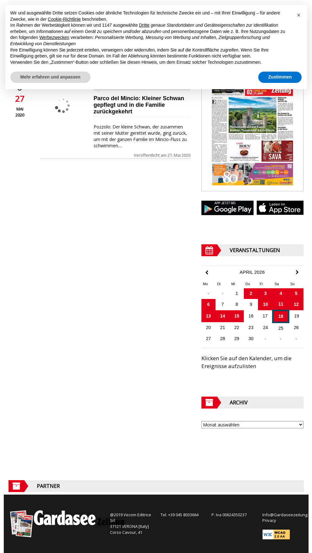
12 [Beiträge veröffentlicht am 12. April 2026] (296, 304)
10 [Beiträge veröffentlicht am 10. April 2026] (265, 304)
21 (222, 327)
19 (296, 315)
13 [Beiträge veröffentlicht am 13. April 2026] (208, 315)
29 (236, 338)
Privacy (269, 520)
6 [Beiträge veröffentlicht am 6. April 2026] (208, 304)
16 (251, 315)
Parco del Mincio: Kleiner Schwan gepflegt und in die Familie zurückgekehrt (139, 105)
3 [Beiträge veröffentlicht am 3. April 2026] (265, 293)
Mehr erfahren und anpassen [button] (50, 76)
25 (280, 328)
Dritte (144, 25)
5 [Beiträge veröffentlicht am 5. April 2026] (296, 293)
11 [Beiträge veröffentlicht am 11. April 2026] (280, 303)
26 (296, 327)
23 (251, 327)
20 (208, 327)
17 (265, 315)
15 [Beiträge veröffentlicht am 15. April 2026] (236, 315)
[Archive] (252, 424)
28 (222, 338)
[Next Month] (297, 272)
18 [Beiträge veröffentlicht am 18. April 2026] (280, 316)
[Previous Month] (207, 273)
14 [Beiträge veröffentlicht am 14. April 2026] (222, 315)
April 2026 (252, 272)
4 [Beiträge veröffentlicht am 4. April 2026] (281, 293)
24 (265, 327)
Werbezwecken (54, 37)
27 (208, 338)
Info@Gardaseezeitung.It (286, 515)
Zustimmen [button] (280, 76)
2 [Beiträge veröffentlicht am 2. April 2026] (251, 293)
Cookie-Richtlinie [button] (64, 19)
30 (251, 338)
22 (236, 327)
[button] (299, 15)
